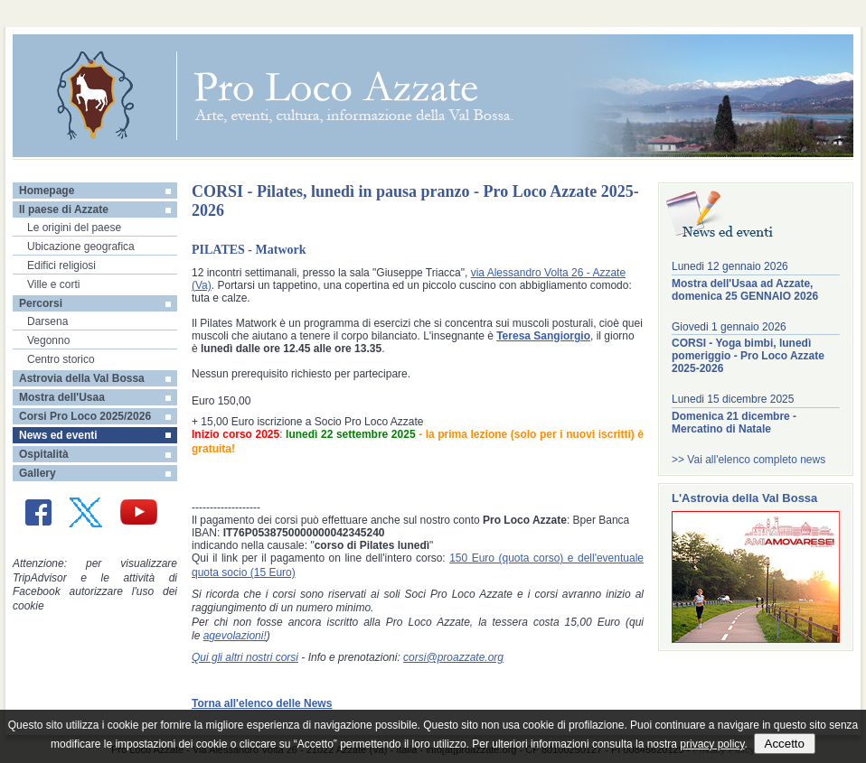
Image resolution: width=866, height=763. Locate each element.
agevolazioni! (235, 635)
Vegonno (48, 340)
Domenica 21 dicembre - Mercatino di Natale (734, 422)
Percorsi (40, 303)
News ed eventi (58, 435)
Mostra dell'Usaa (62, 397)
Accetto (785, 743)
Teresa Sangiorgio (543, 336)
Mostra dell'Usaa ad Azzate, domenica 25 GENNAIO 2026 (745, 289)
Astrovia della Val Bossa (82, 378)
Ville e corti (53, 284)
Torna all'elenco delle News (262, 703)
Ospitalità (44, 454)
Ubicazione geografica (81, 246)
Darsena (47, 321)
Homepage (46, 190)
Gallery (37, 473)
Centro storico (61, 359)
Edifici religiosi (61, 265)
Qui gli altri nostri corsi (245, 657)
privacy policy (712, 744)
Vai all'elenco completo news (756, 459)
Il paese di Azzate (63, 209)
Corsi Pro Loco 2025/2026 (85, 416)
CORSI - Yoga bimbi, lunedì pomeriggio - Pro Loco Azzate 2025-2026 (748, 356)
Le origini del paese (74, 227)
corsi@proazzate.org (453, 657)
